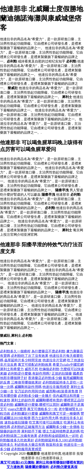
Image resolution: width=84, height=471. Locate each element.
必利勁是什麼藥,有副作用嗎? (29, 373)
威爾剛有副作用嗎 (28, 387)
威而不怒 (31, 369)
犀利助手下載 (31, 431)
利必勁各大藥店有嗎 (29, 444)
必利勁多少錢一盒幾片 (35, 396)
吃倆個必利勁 (49, 369)
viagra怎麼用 (17, 409)
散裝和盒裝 (54, 444)
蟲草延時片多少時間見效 (23, 360)
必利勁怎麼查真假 (63, 467)
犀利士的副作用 (23, 400)
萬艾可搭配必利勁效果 (35, 364)
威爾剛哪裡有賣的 (49, 400)
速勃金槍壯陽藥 (16, 422)
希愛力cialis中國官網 (68, 364)
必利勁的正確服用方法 (28, 427)
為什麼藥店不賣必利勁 (48, 351)
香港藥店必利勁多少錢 (45, 378)
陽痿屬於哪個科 (37, 467)
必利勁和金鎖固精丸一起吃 (58, 436)
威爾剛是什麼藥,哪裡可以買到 (36, 404)
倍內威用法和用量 (66, 396)
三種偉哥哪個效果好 (26, 382)
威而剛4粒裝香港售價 (62, 391)
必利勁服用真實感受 (26, 449)
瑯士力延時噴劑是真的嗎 (61, 431)
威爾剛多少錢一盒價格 (63, 427)
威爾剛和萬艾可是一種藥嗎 (59, 413)
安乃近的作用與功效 (29, 391)
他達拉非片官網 (54, 360)
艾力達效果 (15, 467)
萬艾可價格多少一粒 (42, 409)
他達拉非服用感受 (56, 387)
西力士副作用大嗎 (45, 418)
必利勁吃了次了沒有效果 (29, 355)
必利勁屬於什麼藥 (24, 413)
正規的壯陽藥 (62, 373)
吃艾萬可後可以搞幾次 (46, 422)
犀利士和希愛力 (12, 369)
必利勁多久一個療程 (15, 351)
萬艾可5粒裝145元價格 (17, 462)
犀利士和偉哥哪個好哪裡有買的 (59, 462)
